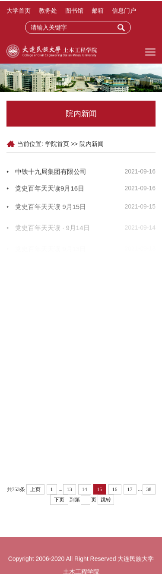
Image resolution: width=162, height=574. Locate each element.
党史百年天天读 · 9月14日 (52, 231)
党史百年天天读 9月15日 (50, 208)
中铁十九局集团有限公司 (50, 172)
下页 (59, 500)
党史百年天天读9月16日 (49, 189)
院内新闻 (91, 143)
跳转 (106, 500)
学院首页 (57, 143)
